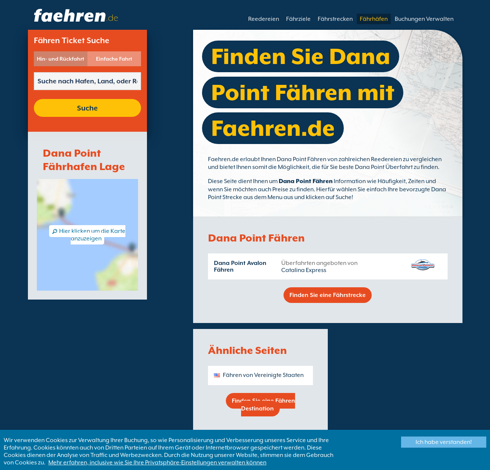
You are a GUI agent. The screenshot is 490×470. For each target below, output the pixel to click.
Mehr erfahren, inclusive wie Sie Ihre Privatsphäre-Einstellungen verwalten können (157, 462)
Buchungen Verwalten (424, 19)
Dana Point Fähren (306, 181)
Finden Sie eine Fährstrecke (327, 295)
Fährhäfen (374, 19)
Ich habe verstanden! (444, 442)
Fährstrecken (335, 19)
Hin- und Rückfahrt (60, 59)
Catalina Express (303, 270)
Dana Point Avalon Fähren (240, 266)
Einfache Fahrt (114, 59)
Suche (87, 108)
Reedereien (263, 19)
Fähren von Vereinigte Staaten (263, 375)
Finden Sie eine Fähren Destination (263, 404)
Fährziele (298, 19)
